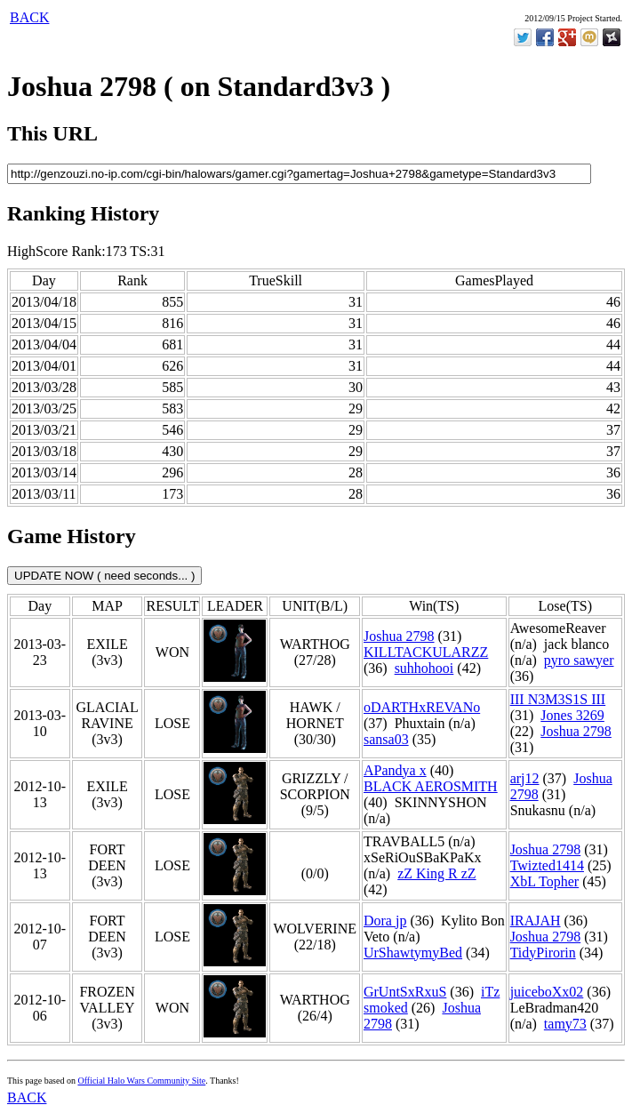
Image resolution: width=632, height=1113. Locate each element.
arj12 (525, 778)
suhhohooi (424, 668)
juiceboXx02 (547, 991)
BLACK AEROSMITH (431, 786)
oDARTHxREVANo (422, 707)
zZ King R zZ (436, 873)
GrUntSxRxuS (405, 991)
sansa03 (386, 739)
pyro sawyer (579, 660)
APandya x (395, 770)
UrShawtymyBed (413, 952)
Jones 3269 (572, 715)
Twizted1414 (547, 865)
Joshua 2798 (399, 636)
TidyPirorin (543, 952)
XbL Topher (545, 881)
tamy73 (565, 1023)
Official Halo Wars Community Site (141, 1080)
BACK (29, 17)
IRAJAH (535, 920)
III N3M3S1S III (558, 699)
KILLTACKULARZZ (426, 652)
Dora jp (385, 920)
